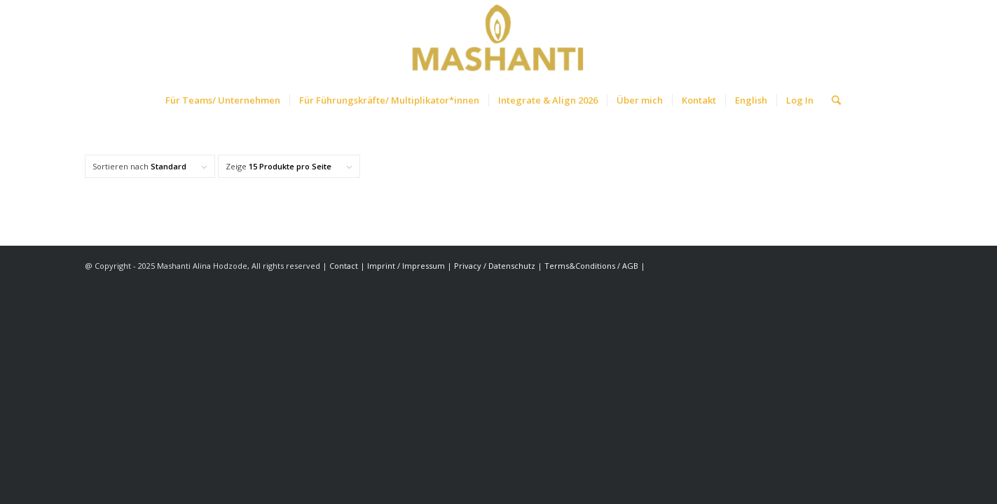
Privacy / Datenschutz (494, 265)
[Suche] (832, 100)
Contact (344, 265)
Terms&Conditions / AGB (592, 265)
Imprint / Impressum (406, 265)
